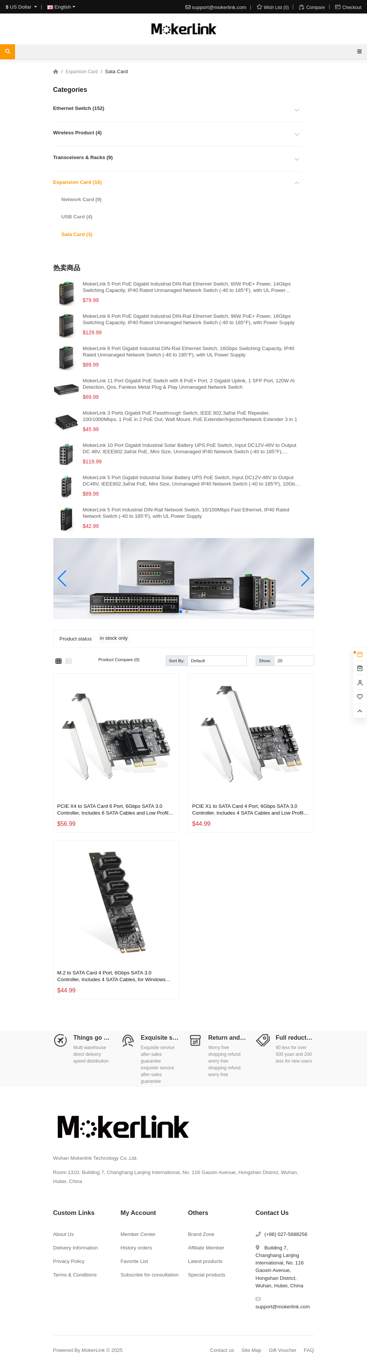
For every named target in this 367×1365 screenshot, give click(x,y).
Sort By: (177, 660)
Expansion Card (81, 71)
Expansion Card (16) (77, 182)
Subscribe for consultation (150, 1275)
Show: (265, 660)
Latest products (205, 1261)
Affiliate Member (206, 1248)
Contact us (222, 1350)
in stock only (114, 638)
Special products (206, 1275)
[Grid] (58, 661)
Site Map (251, 1350)
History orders (136, 1248)
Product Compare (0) (119, 659)
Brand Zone (201, 1234)
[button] (180, 611)
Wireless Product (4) (77, 132)
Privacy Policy (69, 1261)
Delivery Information (75, 1248)
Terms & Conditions (75, 1275)
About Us (63, 1234)
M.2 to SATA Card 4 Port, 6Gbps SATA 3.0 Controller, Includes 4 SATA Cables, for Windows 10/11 (111, 976)
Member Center (138, 1234)
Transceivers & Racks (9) (83, 157)
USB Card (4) (77, 216)
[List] (68, 661)
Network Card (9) (81, 199)
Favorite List (134, 1261)
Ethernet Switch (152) (79, 108)
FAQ (309, 1350)
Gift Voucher (283, 1350)
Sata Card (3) (77, 234)
